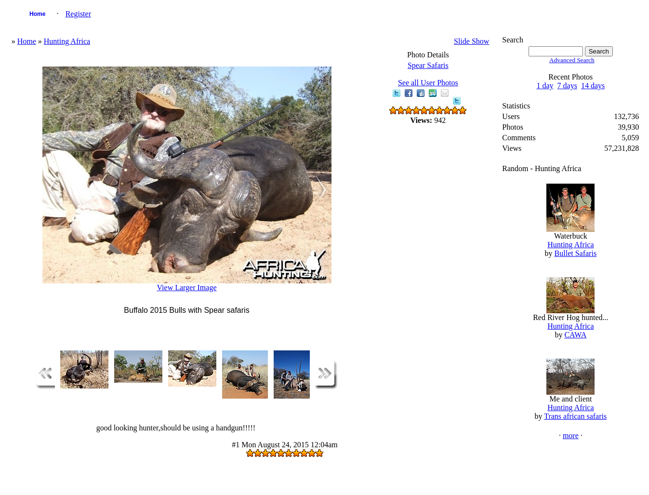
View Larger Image (186, 287)
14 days (593, 85)
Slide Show (471, 41)
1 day (544, 85)
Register (78, 14)
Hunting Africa (67, 41)
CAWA (575, 335)
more (571, 435)
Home (37, 14)
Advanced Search (572, 60)
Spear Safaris (428, 65)
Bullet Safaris (576, 253)
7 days (567, 85)
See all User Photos (428, 83)
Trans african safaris (575, 416)
